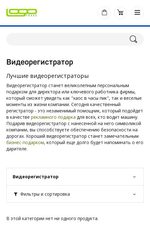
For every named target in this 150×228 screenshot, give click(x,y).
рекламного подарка (53, 117)
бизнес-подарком (25, 142)
